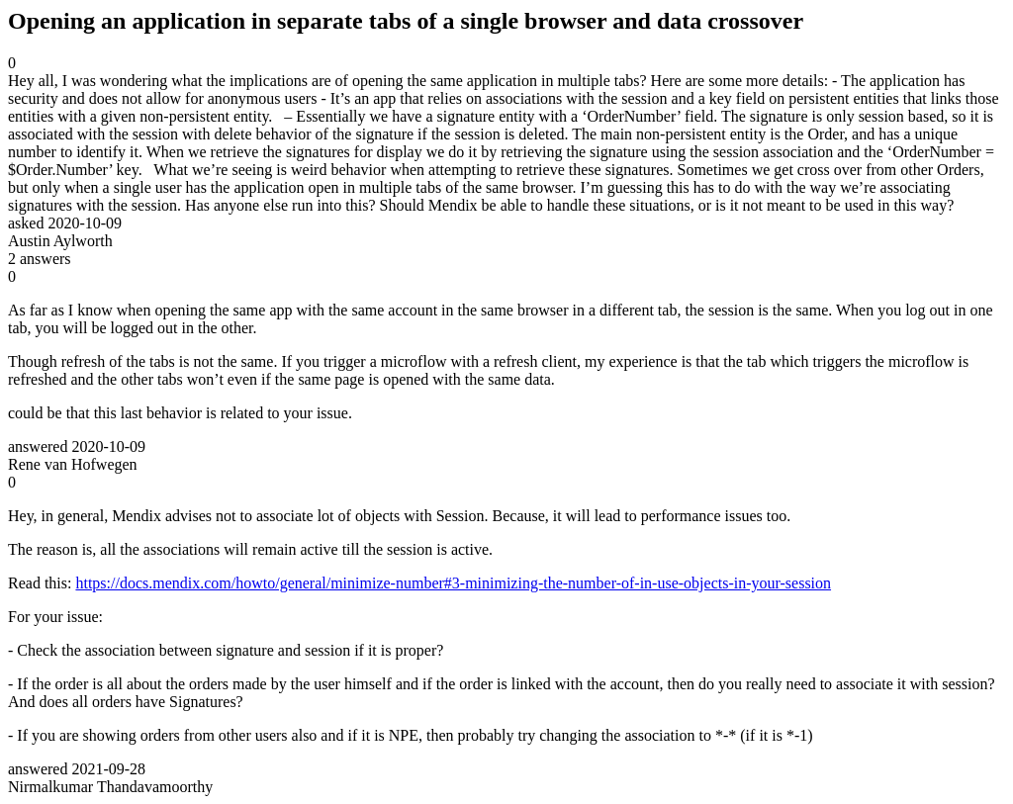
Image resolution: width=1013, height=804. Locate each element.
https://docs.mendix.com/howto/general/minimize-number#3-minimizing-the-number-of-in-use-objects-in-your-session (453, 583)
